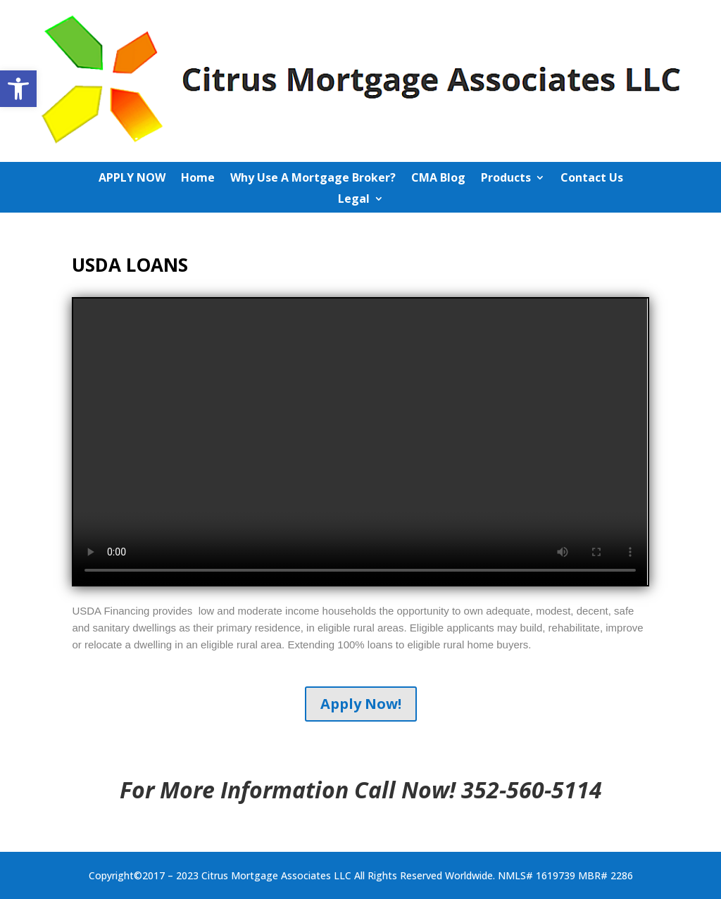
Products (506, 178)
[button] (18, 88)
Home (198, 178)
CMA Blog (438, 178)
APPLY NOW (132, 178)
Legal (354, 200)
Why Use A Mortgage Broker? (313, 178)
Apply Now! (360, 703)
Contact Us (591, 178)
